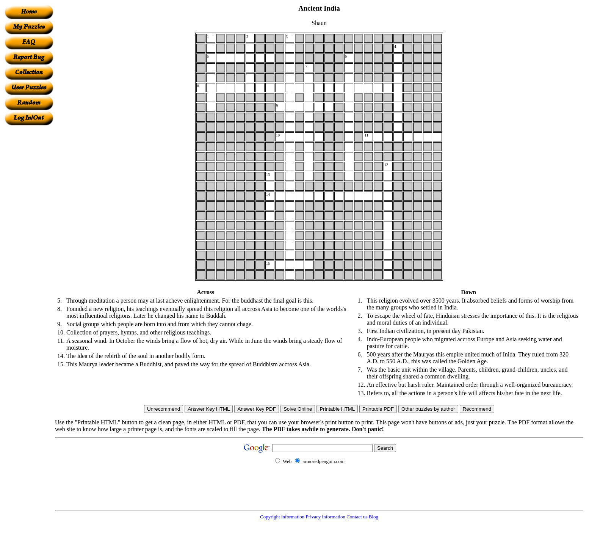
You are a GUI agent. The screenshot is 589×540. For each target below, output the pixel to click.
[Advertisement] (29, 239)
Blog (373, 517)
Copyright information (282, 517)
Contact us (356, 517)
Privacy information (325, 517)
